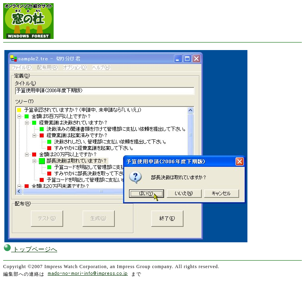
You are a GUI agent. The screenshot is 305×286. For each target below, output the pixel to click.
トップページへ (30, 249)
